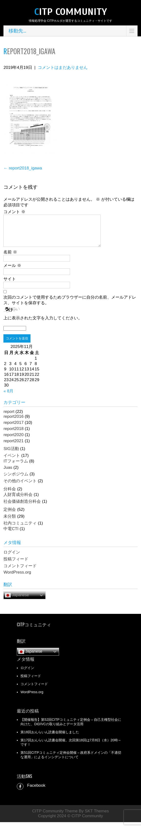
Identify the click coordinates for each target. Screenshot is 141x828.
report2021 (13, 446)
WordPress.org (17, 578)
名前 (10, 258)
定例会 (9, 515)
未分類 (9, 522)
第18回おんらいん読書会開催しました (49, 738)
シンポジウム (15, 480)
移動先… (17, 31)
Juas (7, 473)
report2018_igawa (22, 168)
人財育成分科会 (17, 500)
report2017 (13, 428)
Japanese (17, 601)
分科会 (9, 495)
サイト (9, 285)
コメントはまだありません (63, 67)
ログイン (11, 558)
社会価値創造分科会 (22, 507)
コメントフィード (20, 571)
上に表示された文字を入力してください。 (42, 324)
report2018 (13, 434)
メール (12, 271)
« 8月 (8, 397)
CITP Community (70, 12)
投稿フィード (15, 565)
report (8, 417)
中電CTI (10, 534)
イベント (11, 461)
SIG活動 (11, 454)
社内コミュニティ (20, 529)
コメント (14, 212)
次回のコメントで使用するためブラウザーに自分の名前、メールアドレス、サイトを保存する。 (69, 306)
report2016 (13, 422)
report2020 (13, 440)
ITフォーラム (15, 467)
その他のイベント (20, 486)
